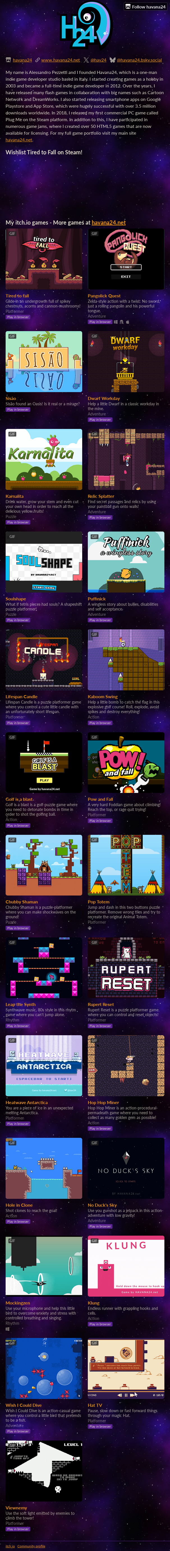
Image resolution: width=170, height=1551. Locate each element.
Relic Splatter (101, 496)
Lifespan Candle (22, 696)
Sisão (11, 398)
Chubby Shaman (22, 901)
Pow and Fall (100, 799)
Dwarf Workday (104, 398)
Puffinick (97, 598)
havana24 (22, 59)
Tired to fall (17, 295)
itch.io (10, 1546)
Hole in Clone (19, 1205)
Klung (93, 1302)
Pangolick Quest (104, 295)
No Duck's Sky (102, 1205)
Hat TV (95, 1405)
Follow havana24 (145, 6)
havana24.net (19, 139)
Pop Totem (98, 901)
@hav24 (98, 59)
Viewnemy (16, 1507)
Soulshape (16, 598)
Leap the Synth (21, 1004)
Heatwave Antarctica (27, 1102)
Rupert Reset (101, 1004)
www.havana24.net (60, 59)
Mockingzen (18, 1302)
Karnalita (15, 496)
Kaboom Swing (103, 696)
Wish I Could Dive (24, 1405)
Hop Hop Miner (103, 1102)
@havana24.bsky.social (139, 59)
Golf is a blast (19, 799)
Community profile (31, 1546)
